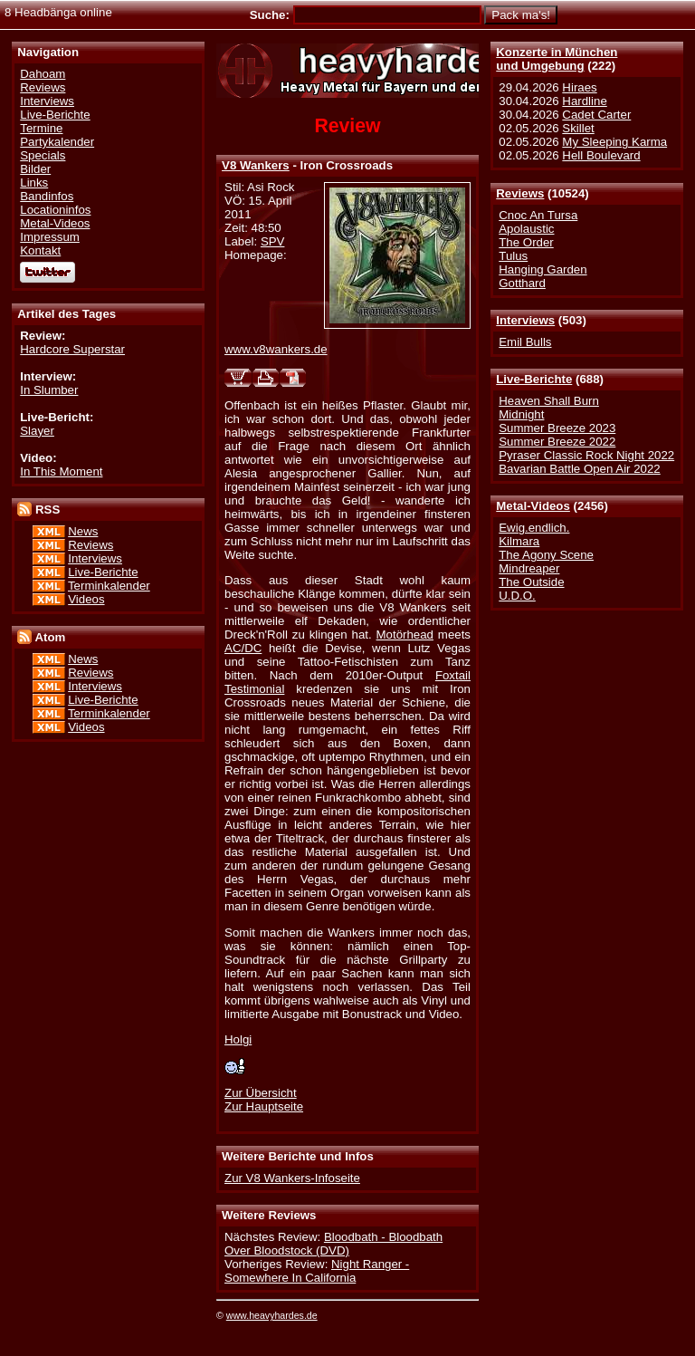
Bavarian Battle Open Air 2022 (579, 469)
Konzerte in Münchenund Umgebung (556, 58)
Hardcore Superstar (72, 349)
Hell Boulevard (601, 155)
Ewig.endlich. (534, 527)
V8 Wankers (256, 165)
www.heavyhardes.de (272, 1315)
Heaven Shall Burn (549, 401)
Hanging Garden (542, 269)
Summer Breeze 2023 (557, 428)
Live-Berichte (534, 379)
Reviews (520, 193)
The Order (526, 242)
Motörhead (404, 634)
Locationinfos (55, 209)
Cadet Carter (596, 114)
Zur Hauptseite (263, 1106)
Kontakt (40, 250)
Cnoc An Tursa (538, 215)
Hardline (584, 101)
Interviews (525, 320)
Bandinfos (46, 196)
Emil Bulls (525, 342)
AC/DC (243, 648)
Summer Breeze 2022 (557, 441)
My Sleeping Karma (614, 142)
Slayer (37, 431)
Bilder (35, 169)
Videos (86, 599)
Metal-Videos (533, 506)
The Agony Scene (546, 555)
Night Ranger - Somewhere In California (316, 1270)
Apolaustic (526, 229)
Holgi (238, 1039)
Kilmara (519, 541)
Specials (42, 155)
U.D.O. (517, 595)
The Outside (531, 582)
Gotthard (522, 283)
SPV (273, 241)
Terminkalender (109, 585)
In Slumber (49, 390)
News (83, 531)
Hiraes (579, 87)
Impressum (50, 237)
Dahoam (42, 74)
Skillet (578, 128)
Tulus (513, 256)
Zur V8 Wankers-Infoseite (292, 1178)
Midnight (521, 414)
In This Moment (61, 471)
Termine (41, 128)
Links (34, 182)
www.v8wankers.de (276, 349)
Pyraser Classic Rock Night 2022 (586, 455)
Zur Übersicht (260, 1093)
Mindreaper (529, 568)
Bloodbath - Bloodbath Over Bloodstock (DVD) (333, 1243)
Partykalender (57, 142)
